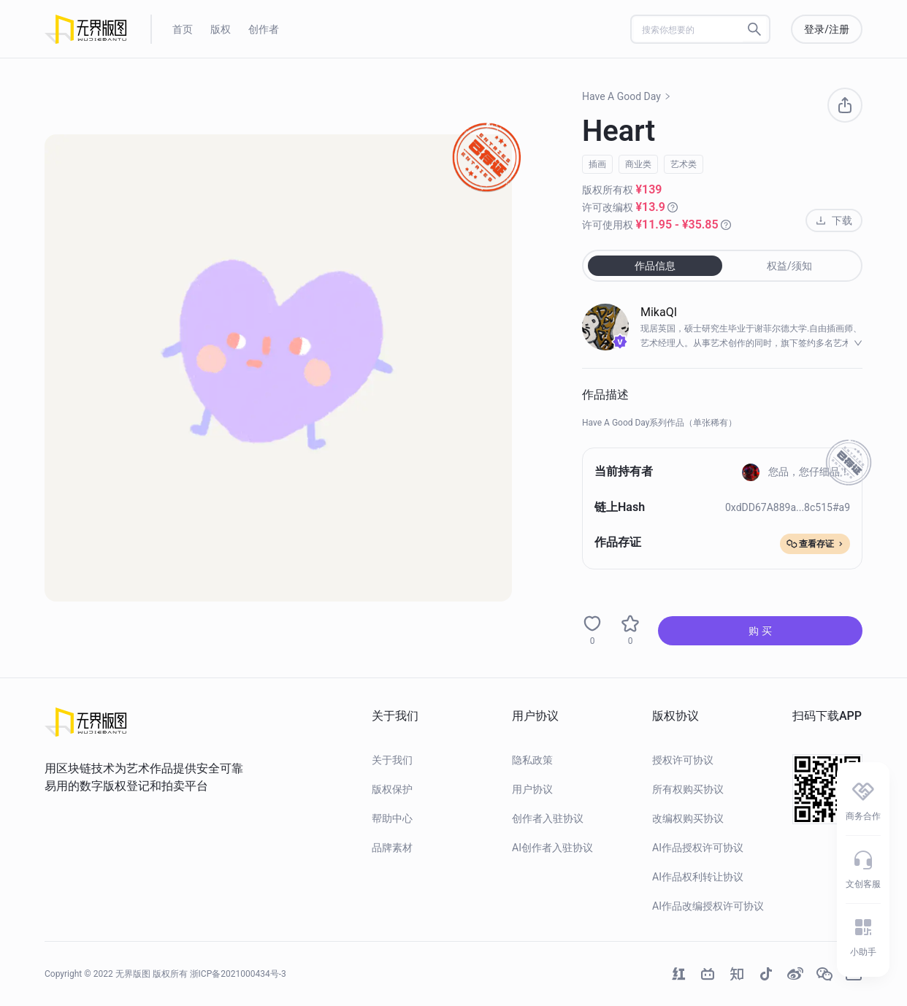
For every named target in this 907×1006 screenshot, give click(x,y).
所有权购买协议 (688, 789)
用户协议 (532, 789)
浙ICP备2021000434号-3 (238, 974)
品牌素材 (392, 847)
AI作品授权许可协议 (697, 847)
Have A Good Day (626, 96)
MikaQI (658, 312)
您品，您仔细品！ (796, 471)
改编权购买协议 (688, 818)
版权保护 (392, 789)
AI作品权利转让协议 (697, 877)
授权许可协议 (682, 760)
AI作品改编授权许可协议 (708, 906)
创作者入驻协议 (547, 818)
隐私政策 (532, 760)
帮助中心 (392, 818)
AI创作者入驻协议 (552, 847)
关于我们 (392, 760)
